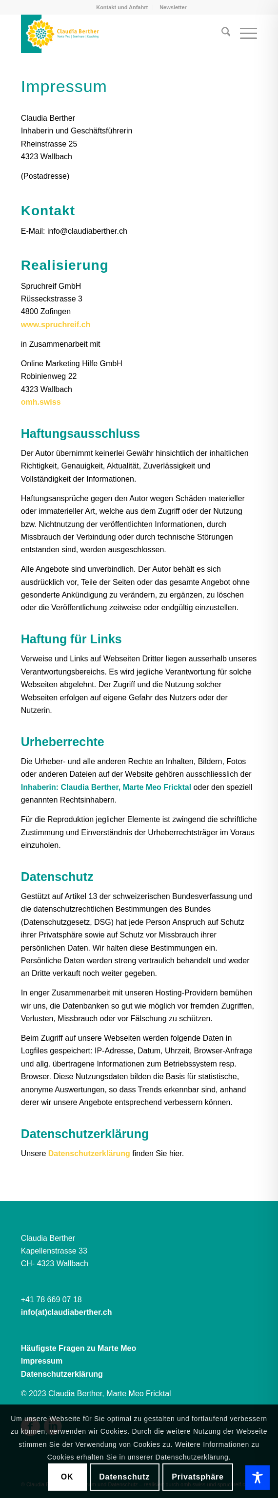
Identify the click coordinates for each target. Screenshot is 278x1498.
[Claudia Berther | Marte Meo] (115, 33)
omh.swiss (41, 402)
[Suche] (221, 33)
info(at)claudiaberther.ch (66, 1312)
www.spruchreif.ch (56, 324)
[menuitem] (122, 7)
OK (67, 1477)
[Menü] (243, 33)
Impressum (41, 1361)
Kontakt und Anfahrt (122, 7)
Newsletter (173, 7)
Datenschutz (124, 1477)
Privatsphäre (198, 1477)
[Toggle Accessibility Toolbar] (257, 1477)
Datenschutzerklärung (89, 1153)
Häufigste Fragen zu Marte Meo (78, 1348)
